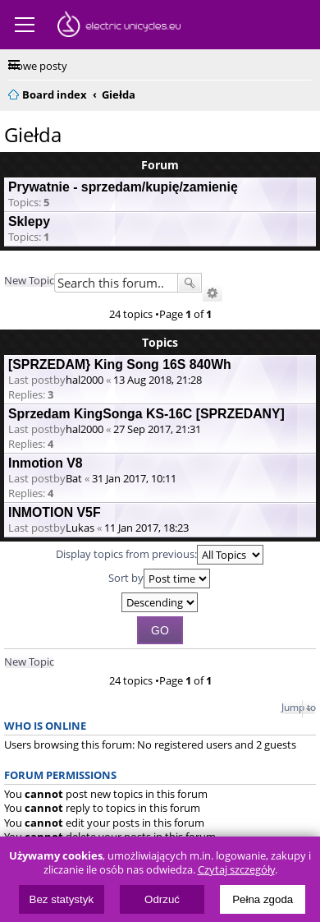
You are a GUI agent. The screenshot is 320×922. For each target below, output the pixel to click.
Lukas (80, 527)
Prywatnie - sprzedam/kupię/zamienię (123, 187)
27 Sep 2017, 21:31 (157, 429)
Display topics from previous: (159, 555)
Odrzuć (162, 899)
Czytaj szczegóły (236, 870)
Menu (24, 24)
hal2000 (84, 379)
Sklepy (29, 221)
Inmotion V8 (45, 463)
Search (189, 283)
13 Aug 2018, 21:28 (157, 379)
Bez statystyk (62, 899)
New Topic (29, 280)
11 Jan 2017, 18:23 (146, 527)
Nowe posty (37, 65)
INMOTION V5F (54, 512)
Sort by (159, 578)
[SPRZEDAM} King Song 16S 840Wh (119, 364)
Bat (74, 478)
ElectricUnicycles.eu (119, 26)
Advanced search (212, 293)
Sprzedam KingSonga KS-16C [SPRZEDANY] (146, 414)
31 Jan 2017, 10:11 (134, 478)
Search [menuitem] (305, 92)
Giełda (33, 134)
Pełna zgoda (262, 899)
